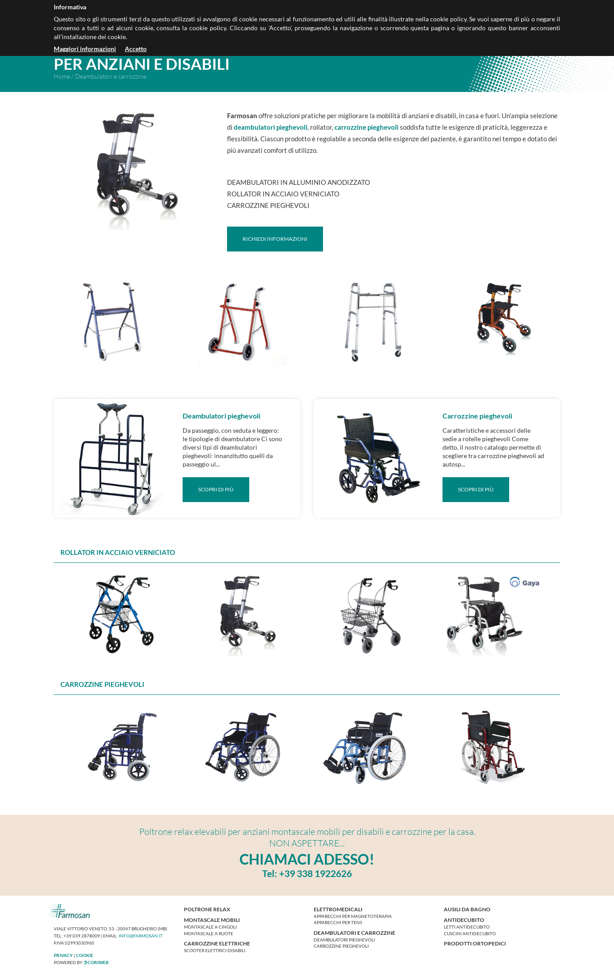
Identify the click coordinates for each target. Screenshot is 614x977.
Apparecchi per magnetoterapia (353, 916)
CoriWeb (96, 962)
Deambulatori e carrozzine (354, 932)
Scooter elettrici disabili (214, 950)
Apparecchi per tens (338, 922)
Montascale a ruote (208, 933)
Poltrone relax (207, 909)
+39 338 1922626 (315, 873)
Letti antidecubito (467, 926)
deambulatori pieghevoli (270, 127)
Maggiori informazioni (85, 48)
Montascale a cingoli (210, 926)
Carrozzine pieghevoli (341, 946)
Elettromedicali (338, 909)
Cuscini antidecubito (470, 933)
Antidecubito (464, 920)
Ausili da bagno (467, 909)
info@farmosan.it (141, 935)
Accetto (136, 48)
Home (62, 76)
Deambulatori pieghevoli (344, 939)
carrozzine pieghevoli (367, 127)
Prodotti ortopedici (475, 943)
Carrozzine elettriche (217, 943)
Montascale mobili (212, 920)
